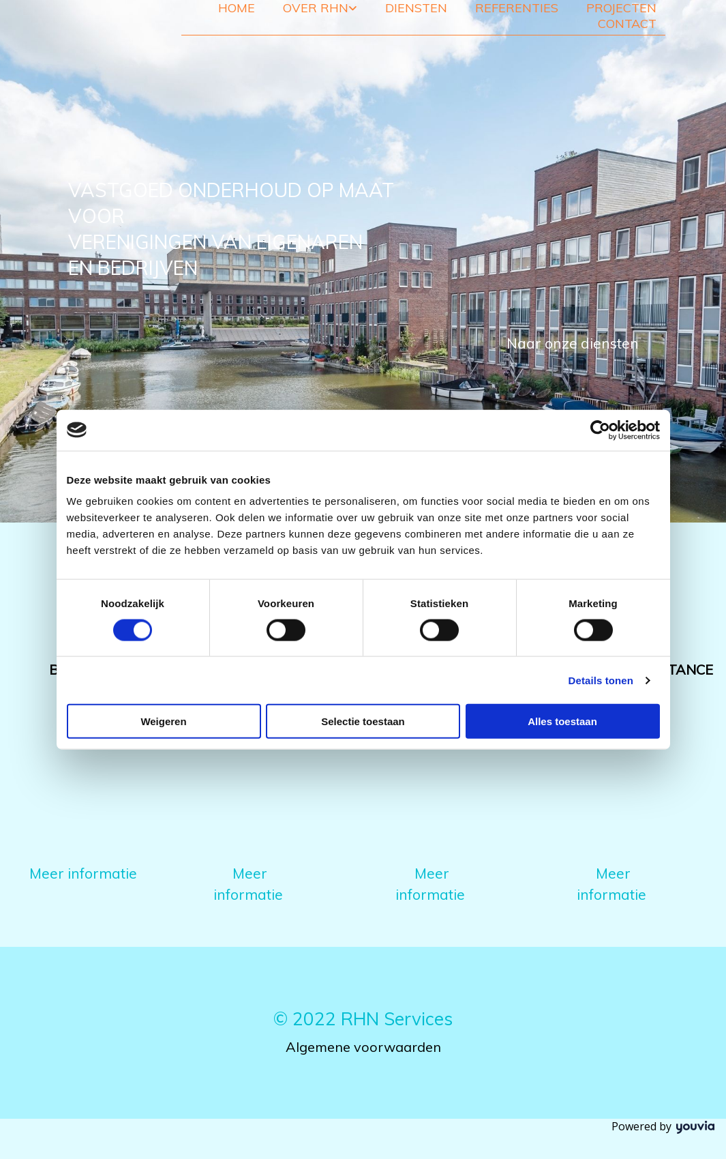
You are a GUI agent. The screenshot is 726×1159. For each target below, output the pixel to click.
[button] (572, 344)
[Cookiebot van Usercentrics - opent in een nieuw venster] (600, 430)
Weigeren (163, 721)
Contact (627, 23)
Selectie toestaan (363, 721)
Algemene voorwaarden (363, 1046)
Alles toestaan (562, 721)
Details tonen (601, 680)
